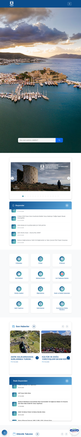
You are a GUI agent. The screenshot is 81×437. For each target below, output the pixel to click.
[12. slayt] (50, 196)
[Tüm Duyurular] (67, 205)
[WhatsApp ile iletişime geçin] (73, 429)
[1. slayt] (23, 196)
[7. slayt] (38, 196)
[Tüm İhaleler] (67, 383)
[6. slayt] (35, 196)
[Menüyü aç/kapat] (69, 3)
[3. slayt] (28, 196)
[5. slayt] (33, 196)
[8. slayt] (40, 196)
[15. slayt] (58, 196)
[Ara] (59, 140)
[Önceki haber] (61, 329)
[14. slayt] (55, 196)
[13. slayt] (53, 196)
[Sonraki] (68, 178)
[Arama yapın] (37, 140)
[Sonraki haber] (66, 329)
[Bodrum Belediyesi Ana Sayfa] (12, 4)
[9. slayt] (43, 196)
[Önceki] (12, 178)
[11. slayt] (48, 196)
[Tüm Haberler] (34, 328)
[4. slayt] (30, 196)
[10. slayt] (45, 196)
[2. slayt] (25, 196)
